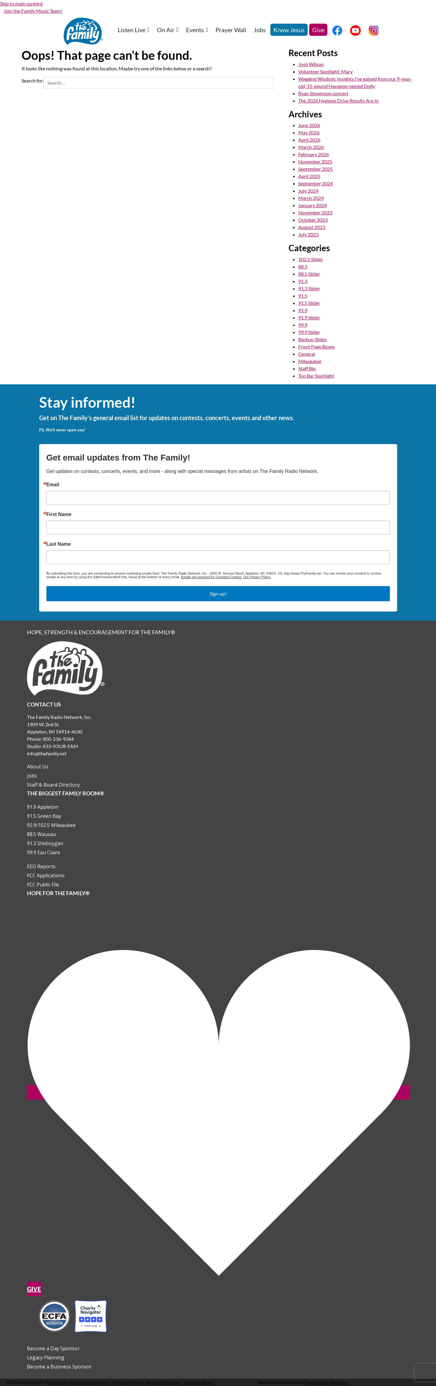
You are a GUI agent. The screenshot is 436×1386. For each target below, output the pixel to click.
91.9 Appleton (42, 807)
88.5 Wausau (41, 834)
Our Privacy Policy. (257, 577)
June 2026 (309, 125)
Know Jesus (289, 29)
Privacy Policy (127, 1382)
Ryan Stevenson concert (323, 93)
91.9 (302, 310)
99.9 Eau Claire (43, 852)
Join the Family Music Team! (33, 11)
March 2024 (311, 198)
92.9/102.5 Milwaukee (51, 825)
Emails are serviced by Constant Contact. (211, 577)
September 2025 (315, 169)
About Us (37, 766)
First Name (59, 514)
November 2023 (315, 212)
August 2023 (311, 227)
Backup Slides (312, 339)
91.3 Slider (309, 288)
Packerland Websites (327, 1382)
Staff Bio (307, 368)
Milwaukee (309, 361)
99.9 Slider (309, 332)
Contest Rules (198, 1382)
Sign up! (218, 593)
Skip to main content (21, 3)
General (306, 354)
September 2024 (315, 183)
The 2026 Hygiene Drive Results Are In (338, 100)
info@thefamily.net (46, 753)
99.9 (302, 325)
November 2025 (315, 161)
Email (52, 484)
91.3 (302, 281)
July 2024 (308, 191)
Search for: (33, 80)
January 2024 (312, 205)
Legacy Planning (45, 1357)
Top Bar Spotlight (316, 376)
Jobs (260, 29)
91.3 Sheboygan (45, 843)
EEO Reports (41, 866)
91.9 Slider (309, 317)
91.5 (302, 295)
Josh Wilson (311, 64)
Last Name (58, 544)
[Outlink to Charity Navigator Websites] (72, 1315)
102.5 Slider (310, 259)
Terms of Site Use (163, 1382)
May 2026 (308, 132)
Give (318, 29)
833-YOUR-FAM (60, 746)
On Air (167, 30)
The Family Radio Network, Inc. (77, 1382)
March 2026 (311, 147)
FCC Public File (43, 884)
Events (197, 30)
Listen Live (133, 30)
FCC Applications (46, 875)
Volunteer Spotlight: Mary (325, 71)
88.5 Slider (309, 274)
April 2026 (309, 140)
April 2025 (309, 176)
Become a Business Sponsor (59, 1366)
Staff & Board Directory (53, 784)
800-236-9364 (58, 739)
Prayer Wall (230, 29)
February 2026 (313, 154)
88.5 (302, 266)
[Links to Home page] (66, 667)
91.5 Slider (309, 303)
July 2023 (308, 234)
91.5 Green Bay (44, 816)
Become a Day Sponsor (53, 1348)
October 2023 (313, 220)
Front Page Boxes (316, 346)
